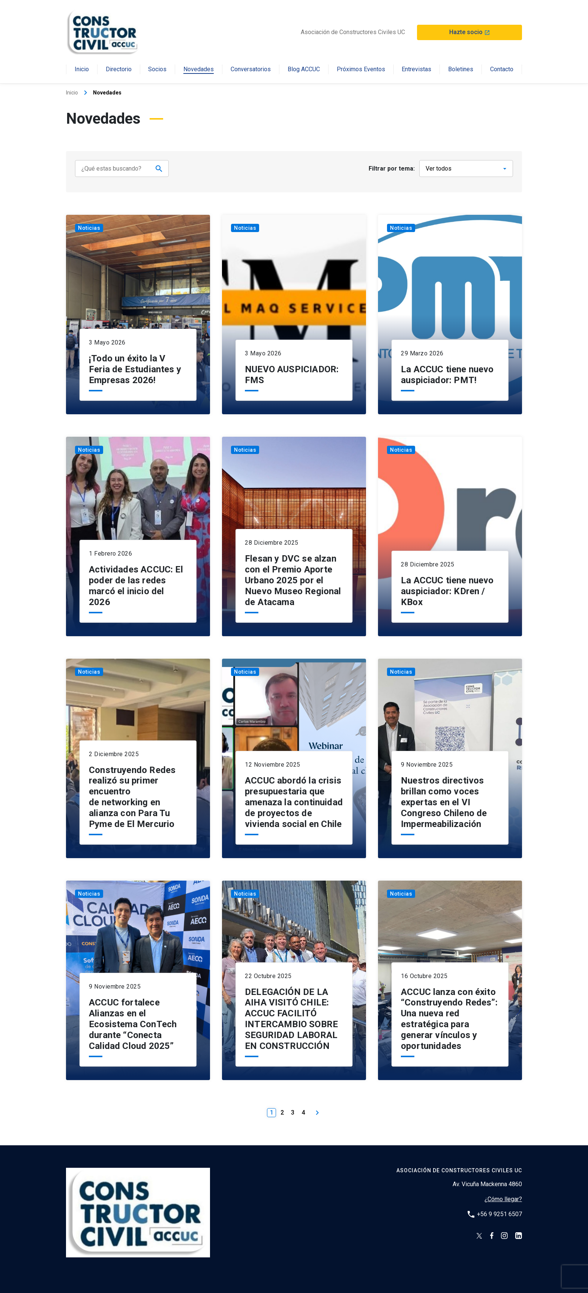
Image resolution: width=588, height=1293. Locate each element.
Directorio (119, 69)
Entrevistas (416, 69)
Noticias (89, 222)
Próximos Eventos (361, 69)
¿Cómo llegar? (503, 1192)
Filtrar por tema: (392, 168)
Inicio (82, 69)
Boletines (460, 69)
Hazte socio (469, 32)
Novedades (198, 69)
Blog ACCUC (304, 69)
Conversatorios (251, 69)
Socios (157, 69)
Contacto (501, 69)
